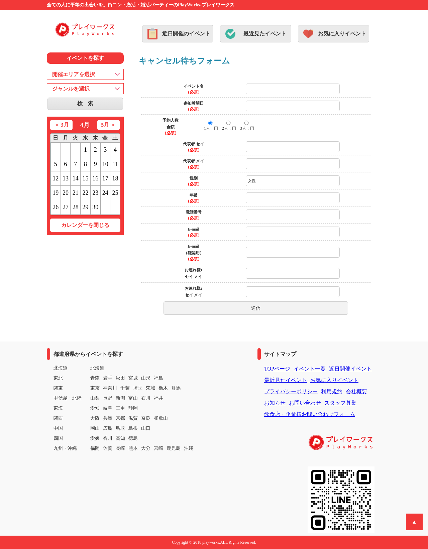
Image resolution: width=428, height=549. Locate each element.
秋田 (120, 378)
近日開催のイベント (186, 33)
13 (66, 178)
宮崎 (158, 448)
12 (55, 178)
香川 (107, 438)
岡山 (95, 428)
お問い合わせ (305, 403)
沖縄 (188, 448)
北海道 (97, 368)
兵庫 (107, 418)
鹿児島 (174, 448)
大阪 (95, 418)
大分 (145, 448)
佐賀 (107, 448)
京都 (120, 418)
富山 (133, 398)
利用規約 (331, 391)
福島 (158, 378)
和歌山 (161, 418)
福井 (158, 398)
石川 (145, 398)
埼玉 (137, 388)
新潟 (120, 398)
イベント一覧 (310, 369)
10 (105, 164)
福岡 (95, 448)
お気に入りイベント (342, 33)
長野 (107, 398)
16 (95, 178)
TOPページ (277, 369)
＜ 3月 (61, 125)
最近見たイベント (264, 33)
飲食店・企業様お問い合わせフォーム (309, 414)
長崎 (120, 448)
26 (55, 207)
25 (115, 192)
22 (85, 192)
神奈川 (110, 388)
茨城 (150, 388)
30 (95, 207)
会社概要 (356, 391)
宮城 (133, 378)
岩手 (107, 378)
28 (76, 207)
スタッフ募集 (340, 403)
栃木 (163, 388)
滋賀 (133, 418)
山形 (145, 378)
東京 (95, 388)
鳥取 (120, 428)
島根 (133, 428)
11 (115, 164)
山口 (145, 428)
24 (105, 192)
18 (115, 178)
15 (85, 178)
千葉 (125, 388)
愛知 (95, 408)
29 (85, 207)
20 (66, 192)
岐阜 (107, 408)
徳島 (133, 438)
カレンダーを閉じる (85, 225)
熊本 (133, 448)
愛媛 (95, 438)
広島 (107, 428)
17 (105, 178)
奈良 (145, 418)
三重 (120, 408)
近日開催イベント (350, 369)
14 (76, 178)
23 (95, 192)
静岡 (133, 408)
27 (66, 207)
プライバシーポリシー (291, 391)
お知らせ (275, 403)
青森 (95, 378)
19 (55, 192)
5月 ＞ (108, 125)
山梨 (95, 398)
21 (76, 192)
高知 (120, 438)
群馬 (176, 388)
